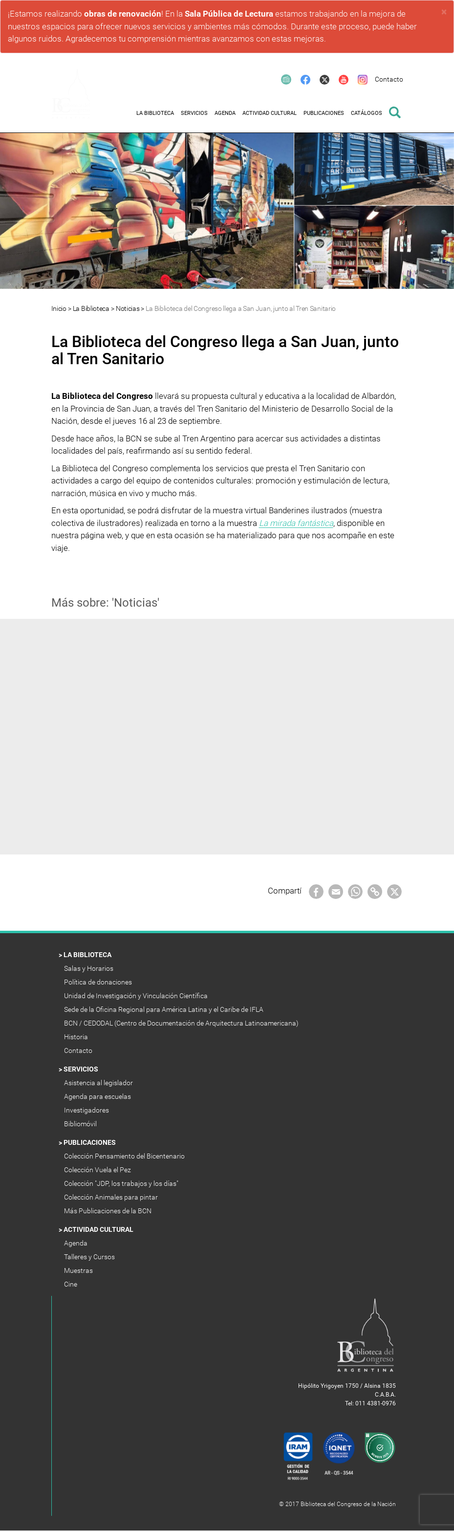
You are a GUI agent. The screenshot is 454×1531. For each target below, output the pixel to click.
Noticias (128, 308)
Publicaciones (90, 1142)
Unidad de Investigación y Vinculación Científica (136, 996)
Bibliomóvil (81, 1124)
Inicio (58, 308)
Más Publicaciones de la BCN (108, 1211)
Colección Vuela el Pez (98, 1170)
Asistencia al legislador (99, 1083)
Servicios (82, 1069)
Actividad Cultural (99, 1229)
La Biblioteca (91, 308)
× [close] (444, 12)
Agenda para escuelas (98, 1096)
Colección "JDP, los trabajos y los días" (122, 1183)
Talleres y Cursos (90, 1257)
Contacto (79, 1050)
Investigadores (87, 1110)
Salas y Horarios (90, 968)
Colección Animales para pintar (111, 1197)
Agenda (76, 1243)
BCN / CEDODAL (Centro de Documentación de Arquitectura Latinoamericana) (182, 1023)
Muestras (79, 1270)
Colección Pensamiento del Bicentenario (125, 1156)
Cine (71, 1284)
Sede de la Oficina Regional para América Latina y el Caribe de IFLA (164, 1009)
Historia (76, 1037)
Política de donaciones (98, 982)
